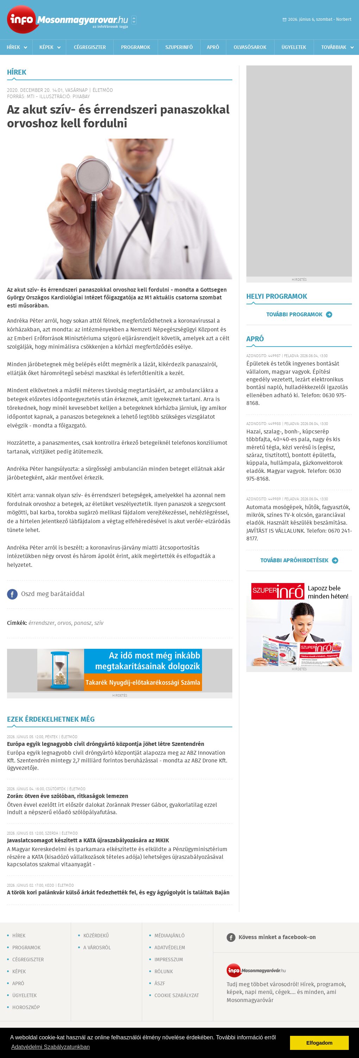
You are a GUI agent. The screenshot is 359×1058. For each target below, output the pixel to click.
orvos (64, 623)
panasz (83, 623)
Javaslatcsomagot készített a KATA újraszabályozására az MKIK (88, 840)
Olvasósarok (250, 47)
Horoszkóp (26, 1008)
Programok (135, 47)
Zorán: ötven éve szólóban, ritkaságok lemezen (67, 796)
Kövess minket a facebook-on (277, 937)
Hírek (13, 47)
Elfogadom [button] (320, 1043)
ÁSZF (160, 984)
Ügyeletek (294, 47)
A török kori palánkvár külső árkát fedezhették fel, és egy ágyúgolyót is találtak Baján (118, 892)
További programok (294, 314)
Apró (213, 47)
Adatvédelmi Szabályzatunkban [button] (50, 1047)
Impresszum (169, 960)
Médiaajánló (170, 936)
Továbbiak (333, 47)
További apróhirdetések (294, 560)
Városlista (134, 20)
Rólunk (164, 972)
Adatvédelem (170, 948)
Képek (46, 47)
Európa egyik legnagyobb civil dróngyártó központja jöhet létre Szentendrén (105, 744)
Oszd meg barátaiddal (52, 594)
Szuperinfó (179, 47)
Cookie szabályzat (177, 996)
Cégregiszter (90, 47)
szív (98, 623)
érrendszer (42, 623)
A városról (97, 948)
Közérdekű (96, 936)
